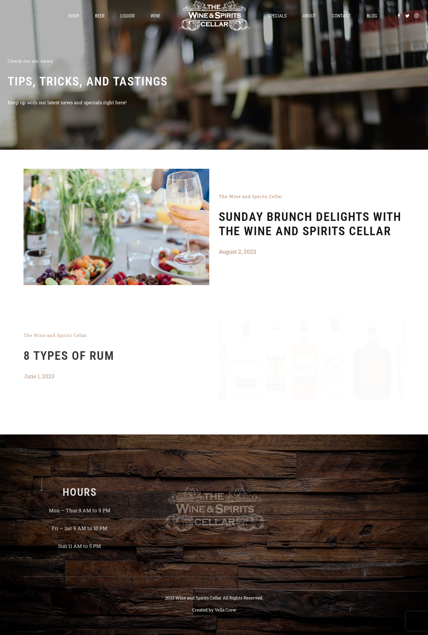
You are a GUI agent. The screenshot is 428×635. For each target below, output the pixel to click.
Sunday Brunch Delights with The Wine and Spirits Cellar (310, 224)
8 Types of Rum (68, 359)
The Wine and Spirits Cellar (251, 196)
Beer (99, 16)
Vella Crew (225, 610)
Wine (155, 16)
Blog (372, 16)
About (309, 16)
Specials (277, 16)
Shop (73, 16)
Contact (341, 16)
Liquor (127, 16)
